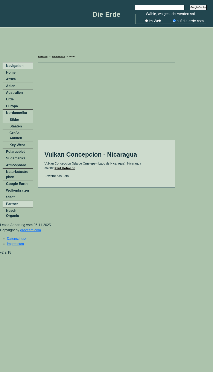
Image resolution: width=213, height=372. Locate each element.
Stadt (10, 197)
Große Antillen (15, 135)
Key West (17, 145)
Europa (12, 106)
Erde (10, 99)
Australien (14, 92)
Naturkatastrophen (17, 174)
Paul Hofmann (65, 168)
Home (10, 72)
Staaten (15, 126)
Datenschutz (16, 238)
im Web (155, 21)
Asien (10, 86)
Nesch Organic (12, 213)
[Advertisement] (106, 40)
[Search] (160, 7)
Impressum (15, 244)
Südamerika (16, 158)
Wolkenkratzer (17, 190)
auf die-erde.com (190, 21)
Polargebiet (15, 151)
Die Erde (106, 14)
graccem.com (30, 230)
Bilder (14, 119)
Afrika (11, 79)
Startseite (42, 56)
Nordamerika (58, 56)
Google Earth (16, 184)
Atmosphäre (16, 165)
